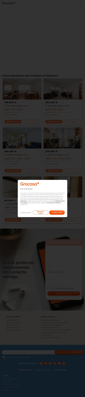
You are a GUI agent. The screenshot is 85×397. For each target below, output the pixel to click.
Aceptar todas (57, 212)
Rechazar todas (40, 212)
